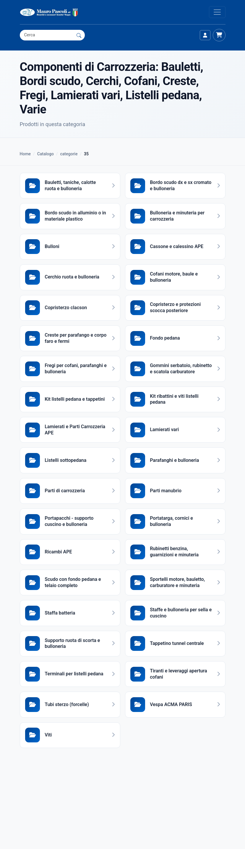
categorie (69, 153)
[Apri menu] (217, 12)
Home (25, 153)
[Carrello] (218, 35)
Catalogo (45, 153)
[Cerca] (79, 35)
